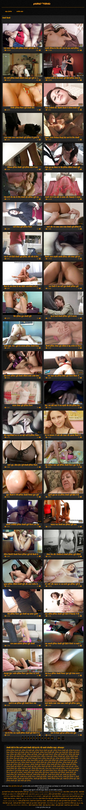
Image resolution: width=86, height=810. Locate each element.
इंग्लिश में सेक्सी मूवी (59, 756)
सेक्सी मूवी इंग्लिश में (69, 776)
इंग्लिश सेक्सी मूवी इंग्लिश (54, 762)
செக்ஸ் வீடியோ (49, 792)
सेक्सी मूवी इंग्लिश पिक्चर (54, 776)
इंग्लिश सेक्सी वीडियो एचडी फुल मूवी (63, 766)
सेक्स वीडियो (66, 792)
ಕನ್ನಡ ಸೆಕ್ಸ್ (60, 803)
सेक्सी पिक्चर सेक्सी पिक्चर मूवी (61, 798)
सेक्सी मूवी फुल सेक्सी (31, 803)
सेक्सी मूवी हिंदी (74, 792)
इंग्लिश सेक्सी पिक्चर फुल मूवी (68, 760)
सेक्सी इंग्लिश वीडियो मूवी (25, 774)
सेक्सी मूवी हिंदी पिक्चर (23, 801)
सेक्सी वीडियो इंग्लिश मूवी (55, 779)
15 (59, 738)
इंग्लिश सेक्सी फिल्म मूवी (28, 762)
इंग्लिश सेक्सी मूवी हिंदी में (44, 766)
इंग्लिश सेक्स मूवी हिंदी (19, 760)
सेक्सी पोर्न (18, 798)
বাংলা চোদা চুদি (59, 792)
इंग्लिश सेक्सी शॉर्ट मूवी (24, 768)
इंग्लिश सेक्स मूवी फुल (48, 758)
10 (48, 738)
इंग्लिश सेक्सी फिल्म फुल (13, 762)
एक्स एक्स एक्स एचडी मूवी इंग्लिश (55, 768)
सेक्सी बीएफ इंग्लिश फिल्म (27, 776)
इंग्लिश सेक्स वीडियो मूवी (51, 760)
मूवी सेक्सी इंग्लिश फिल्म (50, 770)
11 (52, 738)
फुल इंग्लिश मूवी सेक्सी (21, 770)
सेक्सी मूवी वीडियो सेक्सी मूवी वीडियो (67, 801)
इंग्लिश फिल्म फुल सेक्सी (17, 752)
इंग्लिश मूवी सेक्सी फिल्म (61, 754)
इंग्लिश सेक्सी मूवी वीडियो (69, 764)
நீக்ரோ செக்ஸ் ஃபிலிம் (36, 792)
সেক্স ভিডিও (6, 796)
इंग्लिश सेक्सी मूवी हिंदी (30, 766)
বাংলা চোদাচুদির (37, 796)
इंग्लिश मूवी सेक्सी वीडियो (17, 756)
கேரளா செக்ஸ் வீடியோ (10, 801)
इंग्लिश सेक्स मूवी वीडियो (63, 758)
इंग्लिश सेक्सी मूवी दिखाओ (38, 764)
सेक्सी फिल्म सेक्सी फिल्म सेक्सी (38, 801)
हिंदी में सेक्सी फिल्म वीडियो (35, 805)
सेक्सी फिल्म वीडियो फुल (70, 803)
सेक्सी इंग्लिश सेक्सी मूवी (40, 774)
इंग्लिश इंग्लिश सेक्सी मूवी (13, 750)
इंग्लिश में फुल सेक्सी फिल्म (33, 756)
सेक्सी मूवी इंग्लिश (41, 776)
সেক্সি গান (80, 801)
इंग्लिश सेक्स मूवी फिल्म (35, 758)
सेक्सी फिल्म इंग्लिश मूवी (55, 774)
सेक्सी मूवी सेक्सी (42, 803)
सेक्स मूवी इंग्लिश (63, 770)
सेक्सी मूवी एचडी (47, 796)
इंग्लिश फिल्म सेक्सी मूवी (47, 752)
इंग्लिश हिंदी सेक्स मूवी (38, 768)
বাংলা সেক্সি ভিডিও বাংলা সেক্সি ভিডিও (17, 805)
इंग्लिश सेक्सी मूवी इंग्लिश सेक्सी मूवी (20, 792)
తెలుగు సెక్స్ (80, 803)
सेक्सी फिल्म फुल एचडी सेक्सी (71, 805)
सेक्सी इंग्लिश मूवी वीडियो (57, 772)
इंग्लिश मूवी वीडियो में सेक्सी (18, 754)
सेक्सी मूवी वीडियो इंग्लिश (25, 779)
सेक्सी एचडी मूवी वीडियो (76, 798)
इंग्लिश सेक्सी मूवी (41, 762)
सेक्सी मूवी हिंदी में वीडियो (19, 803)
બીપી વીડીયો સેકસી (51, 803)
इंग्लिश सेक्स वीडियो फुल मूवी (35, 760)
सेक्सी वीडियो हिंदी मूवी (52, 801)
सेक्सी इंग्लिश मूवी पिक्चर (42, 772)
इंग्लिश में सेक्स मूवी (47, 756)
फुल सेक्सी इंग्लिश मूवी (35, 770)
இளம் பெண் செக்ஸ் (42, 794)
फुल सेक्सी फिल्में (6, 792)
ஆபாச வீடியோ (27, 798)
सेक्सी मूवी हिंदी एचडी (22, 794)
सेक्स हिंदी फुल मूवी (7, 803)
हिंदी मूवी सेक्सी (60, 805)
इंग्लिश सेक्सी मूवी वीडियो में (14, 766)
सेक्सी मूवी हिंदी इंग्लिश (40, 779)
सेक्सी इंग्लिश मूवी (29, 772)
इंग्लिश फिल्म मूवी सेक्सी (32, 752)
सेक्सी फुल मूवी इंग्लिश (69, 774)
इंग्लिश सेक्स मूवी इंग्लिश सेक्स (18, 758)
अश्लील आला (19, 11)
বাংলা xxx (35, 798)
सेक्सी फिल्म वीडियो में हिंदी (17, 796)
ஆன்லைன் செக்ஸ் (67, 794)
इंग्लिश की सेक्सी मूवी (28, 750)
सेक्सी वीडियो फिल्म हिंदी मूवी (46, 798)
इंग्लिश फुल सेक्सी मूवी (61, 752)
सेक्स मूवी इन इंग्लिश (17, 772)
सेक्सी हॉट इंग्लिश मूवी (69, 779)
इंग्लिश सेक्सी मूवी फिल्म (54, 764)
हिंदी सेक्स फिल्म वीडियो (49, 805)
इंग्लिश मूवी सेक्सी (32, 754)
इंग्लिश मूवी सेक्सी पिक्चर (45, 754)
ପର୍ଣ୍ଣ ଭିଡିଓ (32, 794)
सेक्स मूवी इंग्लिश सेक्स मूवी (43, 3)
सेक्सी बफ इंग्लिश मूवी (12, 776)
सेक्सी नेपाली (65, 796)
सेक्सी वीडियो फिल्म (57, 796)
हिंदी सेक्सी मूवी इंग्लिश (24, 781)
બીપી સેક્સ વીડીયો (79, 794)
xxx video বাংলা (12, 794)
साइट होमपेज (8, 11)
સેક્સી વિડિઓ (28, 796)
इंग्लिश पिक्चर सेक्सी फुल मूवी (44, 750)
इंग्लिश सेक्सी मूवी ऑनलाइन (21, 764)
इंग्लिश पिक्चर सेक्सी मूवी (60, 750)
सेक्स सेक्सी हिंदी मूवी (74, 796)
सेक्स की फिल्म (11, 798)
